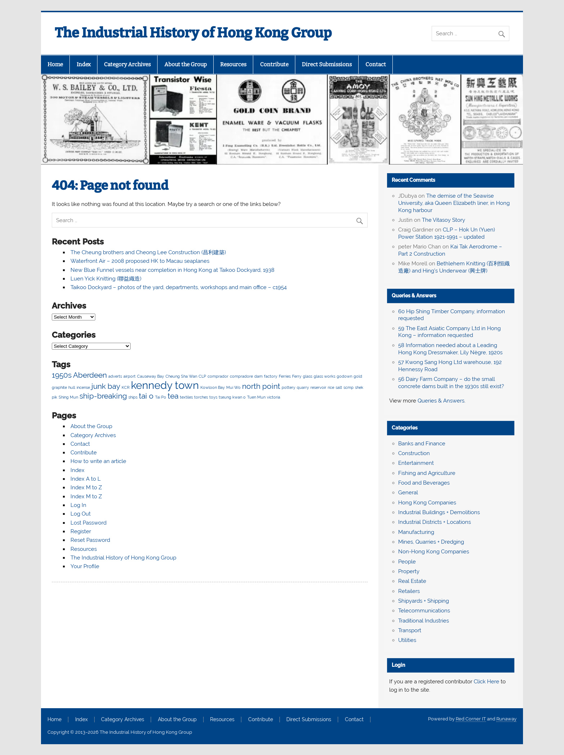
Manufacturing (416, 532)
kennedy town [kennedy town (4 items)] (165, 385)
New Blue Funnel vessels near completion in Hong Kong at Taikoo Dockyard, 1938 (172, 270)
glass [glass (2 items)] (307, 376)
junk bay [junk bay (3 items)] (105, 386)
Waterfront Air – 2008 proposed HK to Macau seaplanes (139, 261)
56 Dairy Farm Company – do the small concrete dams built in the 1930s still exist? (451, 383)
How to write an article (98, 461)
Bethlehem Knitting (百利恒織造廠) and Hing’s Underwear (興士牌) (454, 267)
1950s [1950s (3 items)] (62, 374)
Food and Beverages (424, 483)
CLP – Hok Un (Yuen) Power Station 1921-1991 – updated (446, 233)
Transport (409, 630)
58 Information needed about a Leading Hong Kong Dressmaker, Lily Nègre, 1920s (450, 349)
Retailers (409, 591)
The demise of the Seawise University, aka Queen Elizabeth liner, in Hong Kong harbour (454, 203)
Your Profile (84, 566)
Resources (233, 64)
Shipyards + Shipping (423, 601)
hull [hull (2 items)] (71, 387)
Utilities (407, 640)
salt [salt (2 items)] (339, 387)
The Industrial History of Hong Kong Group (193, 32)
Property (408, 571)
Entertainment (416, 463)
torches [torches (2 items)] (201, 397)
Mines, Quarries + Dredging (431, 542)
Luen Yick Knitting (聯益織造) (105, 278)
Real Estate (412, 581)
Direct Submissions (327, 64)
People (407, 561)
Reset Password (90, 540)
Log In (78, 505)
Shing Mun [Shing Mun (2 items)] (68, 397)
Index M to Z (86, 487)
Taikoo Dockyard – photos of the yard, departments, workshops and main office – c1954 (178, 287)
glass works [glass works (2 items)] (324, 376)
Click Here (486, 681)
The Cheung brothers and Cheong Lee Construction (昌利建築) (148, 252)
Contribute (274, 64)
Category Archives (127, 64)
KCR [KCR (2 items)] (125, 387)
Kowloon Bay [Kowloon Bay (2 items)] (212, 387)
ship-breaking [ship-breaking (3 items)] (103, 395)
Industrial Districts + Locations (434, 522)
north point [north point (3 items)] (261, 386)
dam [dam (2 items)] (258, 376)
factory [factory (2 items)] (270, 376)
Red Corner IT (471, 719)
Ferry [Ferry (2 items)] (296, 376)
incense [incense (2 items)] (83, 387)
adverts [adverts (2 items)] (115, 376)
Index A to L (85, 479)
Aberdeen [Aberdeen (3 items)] (90, 374)
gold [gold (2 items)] (358, 376)
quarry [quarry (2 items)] (303, 387)
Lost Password (88, 523)
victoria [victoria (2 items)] (273, 397)
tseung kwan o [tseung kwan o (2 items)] (232, 397)
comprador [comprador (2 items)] (218, 376)
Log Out (80, 514)
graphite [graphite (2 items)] (59, 387)
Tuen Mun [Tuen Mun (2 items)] (256, 397)
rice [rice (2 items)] (331, 387)
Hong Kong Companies (427, 502)
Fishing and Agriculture (426, 473)
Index (84, 64)
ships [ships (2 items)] (132, 397)
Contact (375, 64)
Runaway (506, 719)
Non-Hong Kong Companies (433, 551)
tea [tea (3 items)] (173, 395)
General (408, 492)
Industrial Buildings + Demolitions (439, 512)
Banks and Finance (421, 443)
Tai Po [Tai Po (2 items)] (160, 397)
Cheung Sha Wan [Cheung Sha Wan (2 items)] (181, 376)
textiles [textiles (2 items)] (186, 397)
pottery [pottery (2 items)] (288, 387)
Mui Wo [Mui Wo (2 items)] (233, 387)
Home (55, 64)
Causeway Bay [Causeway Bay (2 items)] (150, 376)
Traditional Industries (423, 620)
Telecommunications (424, 610)
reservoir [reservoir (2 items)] (318, 387)
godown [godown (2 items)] (344, 376)
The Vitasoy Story (443, 220)
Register (80, 531)
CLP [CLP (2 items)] (202, 376)
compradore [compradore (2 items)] (241, 376)
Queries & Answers (414, 295)
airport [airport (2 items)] (129, 376)
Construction (414, 453)
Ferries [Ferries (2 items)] (285, 376)
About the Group (185, 64)
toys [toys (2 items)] (213, 397)
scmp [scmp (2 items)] (349, 387)
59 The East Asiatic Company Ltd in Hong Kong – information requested (449, 332)
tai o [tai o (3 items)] (146, 395)
